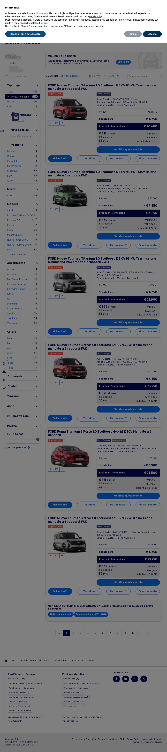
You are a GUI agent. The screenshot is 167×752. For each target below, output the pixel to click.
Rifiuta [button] (133, 34)
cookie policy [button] (95, 16)
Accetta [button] (152, 34)
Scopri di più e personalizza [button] (25, 34)
